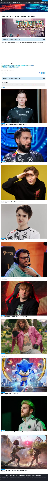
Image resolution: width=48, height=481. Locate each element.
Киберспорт (14, 2)
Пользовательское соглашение (14, 475)
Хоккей (10, 2)
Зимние (46, 2)
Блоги (13, 0)
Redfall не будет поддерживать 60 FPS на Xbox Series (11, 66)
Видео (19, 0)
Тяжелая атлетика (36, 2)
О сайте (3, 475)
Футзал (26, 2)
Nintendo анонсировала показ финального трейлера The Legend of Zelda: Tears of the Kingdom (18, 65)
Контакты (7, 475)
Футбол (2, 2)
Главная (10, 0)
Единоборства (30, 2)
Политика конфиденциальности (36, 475)
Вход (38, 0)
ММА (4, 2)
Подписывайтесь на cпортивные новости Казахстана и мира (24, 39)
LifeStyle (18, 2)
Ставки (16, 0)
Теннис (22, 2)
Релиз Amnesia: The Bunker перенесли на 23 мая (10, 67)
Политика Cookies (28, 475)
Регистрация (35, 0)
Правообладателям (22, 475)
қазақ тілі (45, 0)
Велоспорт (42, 2)
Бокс (7, 2)
